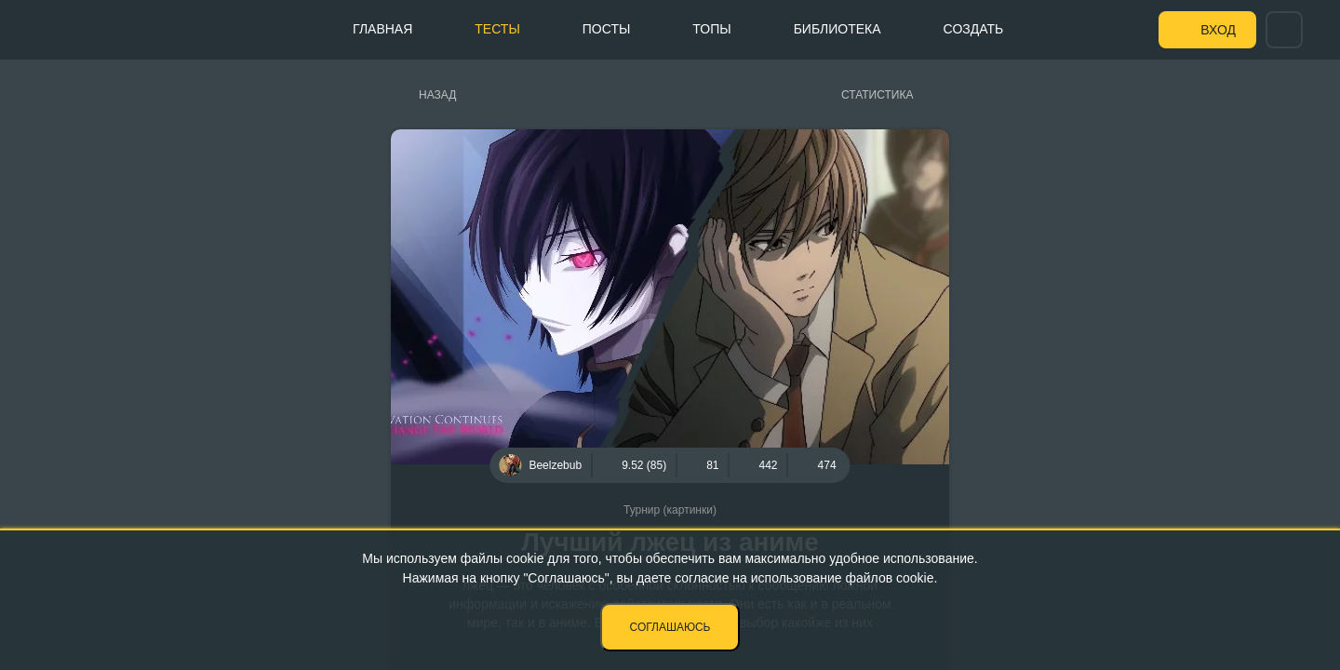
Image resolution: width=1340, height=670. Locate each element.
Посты (607, 28)
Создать (974, 28)
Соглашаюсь (670, 627)
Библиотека (837, 28)
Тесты (497, 28)
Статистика (877, 94)
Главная (382, 28)
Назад (437, 94)
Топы (711, 28)
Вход (1218, 29)
